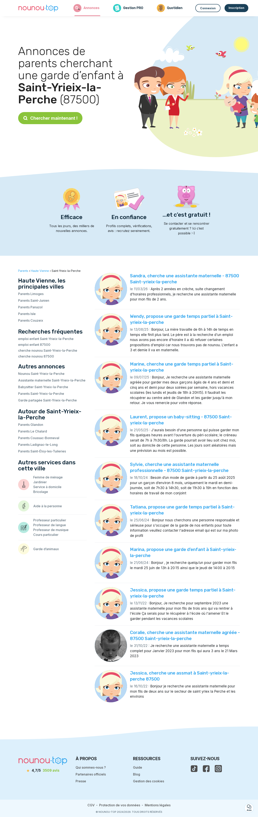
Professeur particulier (49, 520)
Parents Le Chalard (32, 431)
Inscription (236, 7)
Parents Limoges (31, 294)
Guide (137, 767)
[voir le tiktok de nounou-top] (194, 768)
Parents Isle (27, 314)
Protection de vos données (119, 805)
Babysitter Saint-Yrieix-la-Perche (43, 387)
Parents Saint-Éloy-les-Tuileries (42, 451)
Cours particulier (45, 535)
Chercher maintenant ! (50, 118)
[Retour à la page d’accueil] (38, 8)
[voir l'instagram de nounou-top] (218, 768)
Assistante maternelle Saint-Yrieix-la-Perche (51, 380)
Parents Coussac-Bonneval (38, 438)
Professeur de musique (51, 530)
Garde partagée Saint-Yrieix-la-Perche (47, 400)
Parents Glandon (30, 425)
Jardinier (40, 482)
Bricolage (40, 492)
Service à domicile (47, 487)
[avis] (43, 770)
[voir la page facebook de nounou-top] (206, 768)
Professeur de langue (49, 525)
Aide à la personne (47, 506)
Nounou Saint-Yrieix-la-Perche (41, 374)
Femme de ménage (48, 477)
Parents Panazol (30, 307)
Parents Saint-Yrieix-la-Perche (41, 394)
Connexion (208, 8)
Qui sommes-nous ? (91, 767)
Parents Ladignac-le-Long (38, 445)
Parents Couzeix (30, 320)
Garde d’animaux (46, 549)
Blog (136, 774)
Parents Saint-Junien (33, 300)
